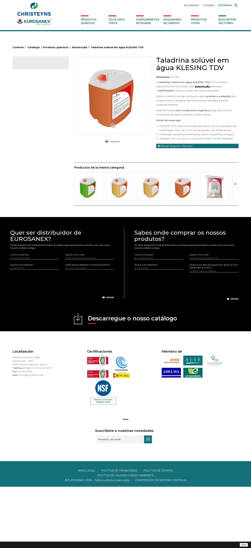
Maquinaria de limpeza (172, 21)
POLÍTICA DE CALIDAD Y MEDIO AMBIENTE (125, 536)
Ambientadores (26, 82)
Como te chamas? (19, 316)
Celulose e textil (116, 21)
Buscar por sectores (227, 21)
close (244, 545)
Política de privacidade (119, 531)
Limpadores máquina (29, 176)
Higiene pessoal (27, 112)
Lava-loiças (24, 146)
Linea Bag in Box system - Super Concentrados (34, 159)
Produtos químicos (89, 21)
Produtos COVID (199, 21)
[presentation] (62, 348)
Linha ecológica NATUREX (32, 186)
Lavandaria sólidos (28, 132)
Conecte (19, 47)
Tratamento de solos (29, 206)
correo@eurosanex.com (31, 436)
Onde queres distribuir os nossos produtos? (87, 326)
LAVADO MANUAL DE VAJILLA (34, 151)
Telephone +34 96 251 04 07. (38, 429)
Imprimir (115, 141)
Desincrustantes (27, 102)
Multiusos (23, 196)
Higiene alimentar (27, 107)
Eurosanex (191, 5)
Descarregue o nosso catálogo (132, 380)
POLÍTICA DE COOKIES (158, 531)
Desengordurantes (28, 97)
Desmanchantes (27, 122)
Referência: (163, 77)
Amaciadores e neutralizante (33, 137)
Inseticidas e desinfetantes (32, 117)
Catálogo (27, 65)
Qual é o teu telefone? (21, 326)
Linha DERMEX (26, 181)
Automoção (24, 87)
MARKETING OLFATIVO (30, 77)
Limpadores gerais (28, 171)
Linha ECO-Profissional (30, 191)
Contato (209, 5)
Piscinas (22, 201)
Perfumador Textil (27, 142)
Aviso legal (86, 531)
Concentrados (26, 92)
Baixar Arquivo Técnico (175, 146)
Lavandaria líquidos (28, 127)
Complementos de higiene (147, 21)
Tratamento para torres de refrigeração (39, 211)
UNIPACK (23, 216)
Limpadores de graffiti (30, 166)
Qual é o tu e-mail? (75, 316)
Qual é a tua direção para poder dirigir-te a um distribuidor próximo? (214, 327)
